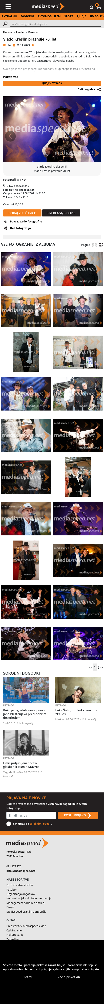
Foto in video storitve (19, 885)
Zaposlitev (12, 939)
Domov (7, 32)
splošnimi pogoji (40, 824)
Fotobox (11, 889)
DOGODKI (27, 16)
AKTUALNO (9, 16)
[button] (99, 7)
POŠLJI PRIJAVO (77, 815)
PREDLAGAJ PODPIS (61, 213)
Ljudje (20, 32)
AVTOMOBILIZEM (49, 16)
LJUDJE (81, 16)
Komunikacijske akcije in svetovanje (28, 898)
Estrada (33, 32)
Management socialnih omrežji (25, 903)
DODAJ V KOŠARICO (22, 213)
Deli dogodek (86, 89)
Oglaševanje (14, 930)
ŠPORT (68, 16)
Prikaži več (10, 77)
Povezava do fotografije (26, 221)
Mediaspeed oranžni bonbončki (26, 911)
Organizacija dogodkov (20, 894)
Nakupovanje (14, 935)
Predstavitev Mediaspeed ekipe (26, 926)
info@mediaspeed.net (20, 871)
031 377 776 (13, 866)
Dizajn (10, 907)
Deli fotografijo (20, 228)
